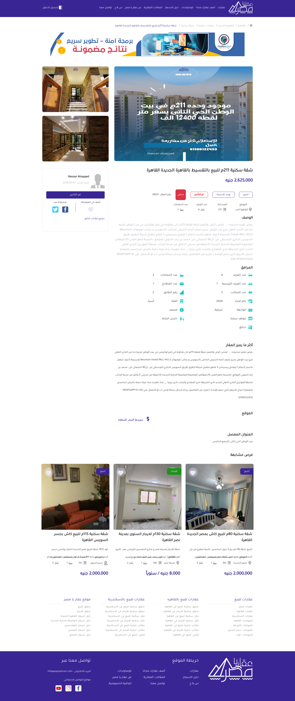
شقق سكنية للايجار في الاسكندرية (125, 611)
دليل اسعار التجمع (80, 635)
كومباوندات (187, 7)
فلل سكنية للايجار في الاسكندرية (126, 621)
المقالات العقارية (153, 7)
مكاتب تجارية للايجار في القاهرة (181, 630)
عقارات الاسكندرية (242, 616)
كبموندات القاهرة (243, 621)
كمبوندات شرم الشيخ (240, 630)
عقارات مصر (246, 607)
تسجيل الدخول (52, 7)
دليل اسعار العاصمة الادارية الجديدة (71, 621)
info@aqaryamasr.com (60, 671)
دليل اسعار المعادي (79, 630)
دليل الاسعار (172, 7)
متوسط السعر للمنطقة (133, 419)
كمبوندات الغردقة (243, 625)
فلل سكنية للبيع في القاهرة (182, 616)
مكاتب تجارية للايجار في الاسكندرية (125, 630)
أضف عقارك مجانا (205, 7)
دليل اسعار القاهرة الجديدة (76, 616)
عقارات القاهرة (244, 611)
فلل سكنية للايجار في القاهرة (182, 621)
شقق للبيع (84, 607)
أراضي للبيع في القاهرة (186, 635)
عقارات (221, 7)
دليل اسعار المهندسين (77, 625)
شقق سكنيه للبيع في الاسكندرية (125, 607)
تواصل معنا (105, 7)
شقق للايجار (84, 611)
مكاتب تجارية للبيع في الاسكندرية (126, 625)
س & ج (118, 7)
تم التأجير (75, 194)
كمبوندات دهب (244, 635)
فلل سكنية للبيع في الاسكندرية (126, 616)
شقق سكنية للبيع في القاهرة (182, 607)
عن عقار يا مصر (133, 7)
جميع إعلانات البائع (95, 218)
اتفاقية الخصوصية (120, 683)
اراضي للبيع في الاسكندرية (130, 635)
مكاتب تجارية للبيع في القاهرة (182, 625)
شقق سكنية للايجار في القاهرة (181, 611)
